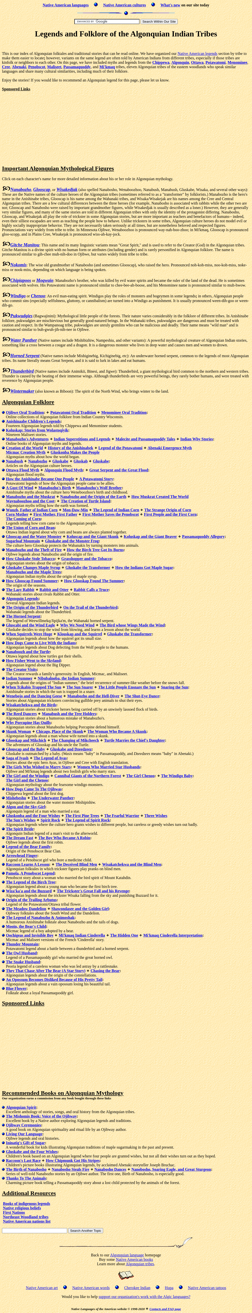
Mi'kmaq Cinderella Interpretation (172, 935)
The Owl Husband (21, 953)
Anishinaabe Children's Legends (33, 421)
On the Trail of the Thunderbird (90, 607)
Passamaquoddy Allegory (203, 536)
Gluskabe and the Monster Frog (72, 541)
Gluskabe (60, 461)
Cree (6, 67)
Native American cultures (124, 5)
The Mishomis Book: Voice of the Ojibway (41, 1116)
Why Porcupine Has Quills (28, 723)
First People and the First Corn (170, 514)
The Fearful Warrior (121, 816)
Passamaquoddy (77, 67)
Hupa (169, 1288)
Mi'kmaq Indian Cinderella (82, 935)
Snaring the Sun (174, 687)
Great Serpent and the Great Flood (118, 470)
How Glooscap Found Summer (32, 581)
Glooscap (41, 189)
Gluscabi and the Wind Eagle (30, 625)
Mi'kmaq (107, 67)
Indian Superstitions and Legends (82, 439)
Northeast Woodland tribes (25, 1217)
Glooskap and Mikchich (26, 740)
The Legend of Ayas (50, 758)
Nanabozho (37, 461)
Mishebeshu (16, 798)
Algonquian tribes (140, 1264)
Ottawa (197, 62)
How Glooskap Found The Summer (94, 581)
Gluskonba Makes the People (75, 452)
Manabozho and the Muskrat (30, 497)
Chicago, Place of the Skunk (59, 731)
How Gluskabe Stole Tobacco (30, 559)
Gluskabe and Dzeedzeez (71, 749)
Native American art (42, 1288)
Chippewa (160, 62)
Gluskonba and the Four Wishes (33, 816)
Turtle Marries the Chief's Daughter (134, 740)
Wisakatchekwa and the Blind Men (131, 864)
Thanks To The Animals (26, 1178)
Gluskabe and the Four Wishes (32, 1152)
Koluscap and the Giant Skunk (93, 536)
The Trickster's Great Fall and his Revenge (93, 891)
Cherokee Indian (137, 1288)
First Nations (14, 1212)
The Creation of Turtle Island (85, 501)
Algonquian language (127, 1255)
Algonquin (180, 62)
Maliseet (54, 67)
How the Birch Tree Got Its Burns (95, 550)
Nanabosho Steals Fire (70, 1169)
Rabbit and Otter (54, 590)
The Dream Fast (19, 838)
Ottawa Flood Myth (22, 470)
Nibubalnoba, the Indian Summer (66, 678)
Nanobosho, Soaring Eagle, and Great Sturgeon (171, 1169)
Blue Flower (16, 988)
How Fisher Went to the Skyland (33, 660)
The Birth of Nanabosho (26, 1169)
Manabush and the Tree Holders (69, 714)
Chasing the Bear (105, 971)
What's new (170, 5)
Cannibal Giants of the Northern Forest (87, 776)
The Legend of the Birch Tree (30, 882)
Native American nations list (26, 1221)
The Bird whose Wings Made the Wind (132, 625)
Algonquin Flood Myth (63, 470)
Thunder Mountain (22, 944)
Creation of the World (24, 448)
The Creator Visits (21, 669)
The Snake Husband (23, 962)
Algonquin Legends (22, 598)
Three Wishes (155, 816)
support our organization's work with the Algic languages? (144, 1297)
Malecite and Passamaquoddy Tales (145, 439)
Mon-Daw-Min (75, 510)
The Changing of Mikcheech (75, 740)
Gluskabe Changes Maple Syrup (33, 567)
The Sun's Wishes (20, 820)
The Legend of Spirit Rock (87, 820)
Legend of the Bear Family (28, 847)
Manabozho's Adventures (27, 439)
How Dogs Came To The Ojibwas (34, 789)
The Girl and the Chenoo (27, 780)
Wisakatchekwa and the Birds (31, 705)
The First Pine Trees (82, 816)
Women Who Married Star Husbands (108, 767)
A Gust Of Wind (19, 488)
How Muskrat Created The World (160, 497)
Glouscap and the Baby (25, 749)
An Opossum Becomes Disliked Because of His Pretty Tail (54, 979)
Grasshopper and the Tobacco (86, 559)
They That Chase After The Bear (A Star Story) (45, 971)
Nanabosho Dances (110, 1169)
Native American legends (197, 53)
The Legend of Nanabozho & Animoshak (40, 917)
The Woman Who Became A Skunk (116, 731)
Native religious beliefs (22, 1208)
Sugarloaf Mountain (23, 541)
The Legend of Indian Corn (116, 510)
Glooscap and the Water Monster (34, 536)
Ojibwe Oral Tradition (25, 412)
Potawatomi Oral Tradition (73, 412)
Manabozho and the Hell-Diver (93, 696)
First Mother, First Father (55, 514)
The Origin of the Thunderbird (32, 607)
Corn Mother (17, 514)
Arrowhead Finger (21, 855)
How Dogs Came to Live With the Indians (41, 643)
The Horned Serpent (23, 616)
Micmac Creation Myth (26, 452)
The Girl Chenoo (140, 776)
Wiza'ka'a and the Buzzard (29, 891)
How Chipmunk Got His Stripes (73, 1160)
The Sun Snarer (79, 687)
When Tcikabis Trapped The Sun (33, 687)
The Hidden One (124, 935)
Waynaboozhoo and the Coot (30, 501)
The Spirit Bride (19, 829)
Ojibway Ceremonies (23, 1125)
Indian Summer (19, 678)
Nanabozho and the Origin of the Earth (93, 497)
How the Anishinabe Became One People (40, 479)
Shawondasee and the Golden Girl (80, 909)
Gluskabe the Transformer (87, 567)
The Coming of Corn (23, 519)
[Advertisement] (126, 46)
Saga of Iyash (17, 758)
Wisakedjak (66, 189)
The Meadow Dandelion (26, 909)
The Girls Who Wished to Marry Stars (38, 767)
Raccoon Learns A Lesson (27, 864)
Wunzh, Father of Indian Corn (32, 510)
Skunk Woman (18, 731)
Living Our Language (24, 1134)
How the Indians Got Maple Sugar (144, 567)
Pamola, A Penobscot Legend (30, 873)
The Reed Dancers (21, 714)
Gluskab (81, 461)
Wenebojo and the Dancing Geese (34, 696)
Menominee (237, 62)
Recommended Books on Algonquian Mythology (62, 1093)
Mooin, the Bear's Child (26, 926)
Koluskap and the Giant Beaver (150, 536)
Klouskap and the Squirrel (79, 634)
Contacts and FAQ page (165, 1309)
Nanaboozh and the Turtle (28, 652)
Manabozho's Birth (54, 488)
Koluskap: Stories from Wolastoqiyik (37, 430)
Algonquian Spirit (21, 1107)
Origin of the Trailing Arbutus (31, 900)
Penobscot (36, 67)
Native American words (91, 1288)
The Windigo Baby (177, 776)
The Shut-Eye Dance (142, 696)
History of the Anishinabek (70, 448)
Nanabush (14, 461)
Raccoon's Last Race (23, 1160)
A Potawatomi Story (96, 479)
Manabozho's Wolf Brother (99, 488)
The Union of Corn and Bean (30, 528)
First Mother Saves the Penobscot (110, 514)
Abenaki (19, 67)
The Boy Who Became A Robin (64, 838)
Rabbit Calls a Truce (91, 590)
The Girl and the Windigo (27, 776)
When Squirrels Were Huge (29, 634)
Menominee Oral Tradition (123, 412)
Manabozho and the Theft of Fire (34, 550)
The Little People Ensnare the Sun (127, 687)
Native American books (134, 1259)
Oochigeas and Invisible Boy (29, 935)
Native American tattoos (207, 1288)
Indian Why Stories (196, 439)
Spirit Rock (50, 820)
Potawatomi (215, 62)
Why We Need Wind (77, 625)
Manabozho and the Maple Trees (33, 572)
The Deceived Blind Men (76, 864)
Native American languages (66, 5)
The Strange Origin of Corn (167, 510)
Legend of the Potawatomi (120, 448)
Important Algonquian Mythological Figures (58, 168)
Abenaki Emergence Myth (170, 448)
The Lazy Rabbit (20, 590)
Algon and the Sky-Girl (25, 807)
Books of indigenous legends (26, 1203)
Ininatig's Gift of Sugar (25, 1143)
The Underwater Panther (52, 798)
